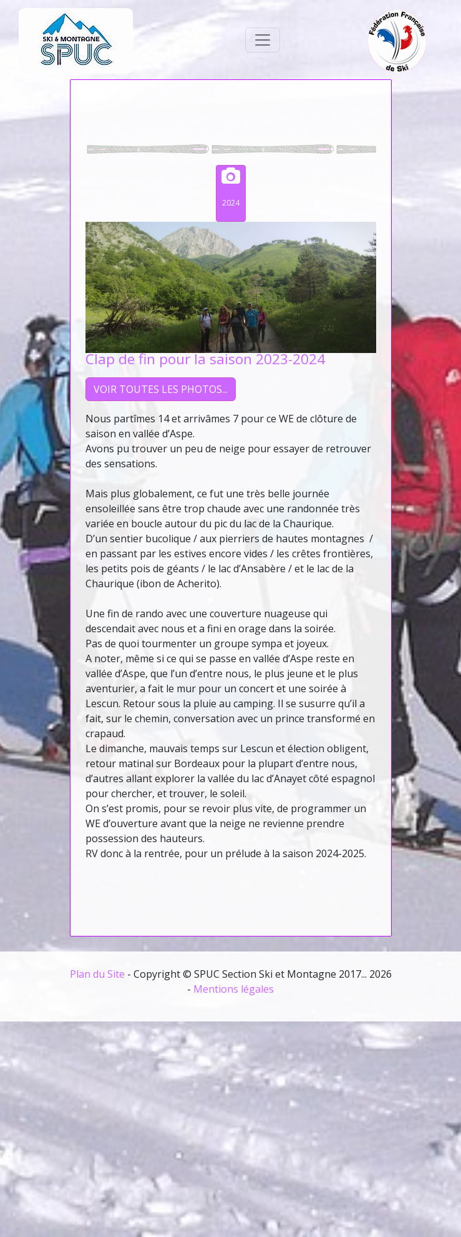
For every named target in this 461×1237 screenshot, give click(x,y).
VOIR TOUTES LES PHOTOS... (161, 389)
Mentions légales (233, 989)
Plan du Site (97, 974)
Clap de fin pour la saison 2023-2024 (205, 359)
